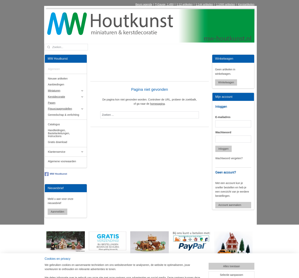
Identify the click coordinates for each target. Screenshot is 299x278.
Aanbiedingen (56, 84)
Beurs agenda (143, 4)
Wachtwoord (223, 132)
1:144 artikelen (204, 4)
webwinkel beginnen (157, 271)
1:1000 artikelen (225, 4)
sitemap (138, 271)
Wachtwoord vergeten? (229, 158)
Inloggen (223, 148)
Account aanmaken (229, 204)
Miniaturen (66, 90)
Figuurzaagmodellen (66, 108)
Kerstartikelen (246, 4)
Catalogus (54, 124)
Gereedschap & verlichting (63, 114)
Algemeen (54, 69)
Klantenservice (66, 151)
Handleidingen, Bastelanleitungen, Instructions (59, 133)
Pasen (51, 102)
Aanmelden (57, 211)
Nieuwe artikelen (58, 78)
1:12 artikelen (185, 4)
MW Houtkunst (56, 174)
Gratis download (57, 142)
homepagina (157, 103)
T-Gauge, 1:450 (164, 4)
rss (145, 271)
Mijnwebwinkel (187, 271)
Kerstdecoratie (66, 96)
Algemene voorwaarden (62, 161)
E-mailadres (222, 117)
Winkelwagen (226, 82)
